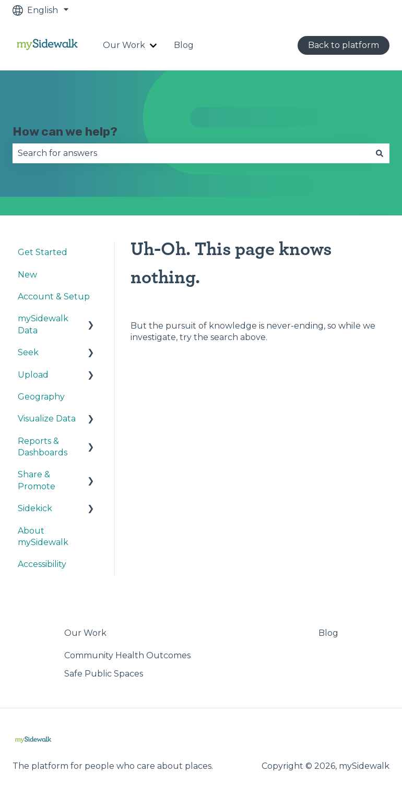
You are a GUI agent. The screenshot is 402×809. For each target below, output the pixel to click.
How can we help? (65, 131)
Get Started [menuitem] (42, 252)
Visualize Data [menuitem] (47, 419)
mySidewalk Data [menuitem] (43, 324)
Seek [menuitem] (28, 352)
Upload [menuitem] (33, 375)
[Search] (379, 153)
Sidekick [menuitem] (35, 508)
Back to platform (343, 45)
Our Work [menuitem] (85, 633)
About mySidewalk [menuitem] (43, 536)
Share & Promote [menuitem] (36, 480)
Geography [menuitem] (41, 397)
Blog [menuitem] (328, 633)
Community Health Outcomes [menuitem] (127, 655)
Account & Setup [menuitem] (54, 296)
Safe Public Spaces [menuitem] (103, 674)
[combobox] (191, 153)
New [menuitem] (27, 275)
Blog (184, 45)
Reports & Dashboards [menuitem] (42, 446)
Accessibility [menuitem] (42, 564)
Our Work (124, 45)
